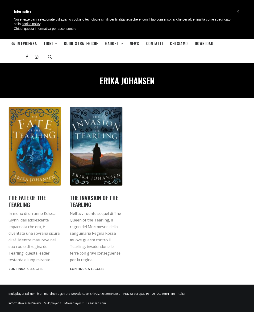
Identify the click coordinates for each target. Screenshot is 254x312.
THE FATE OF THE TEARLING (27, 201)
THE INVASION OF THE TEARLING (94, 201)
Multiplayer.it (52, 303)
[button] (238, 11)
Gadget (114, 43)
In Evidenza (24, 43)
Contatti (154, 43)
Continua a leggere (26, 269)
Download (204, 43)
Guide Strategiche (81, 43)
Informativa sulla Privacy (24, 303)
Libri (50, 43)
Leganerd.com (96, 303)
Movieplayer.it (73, 303)
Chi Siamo (179, 43)
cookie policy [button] (31, 24)
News (134, 43)
